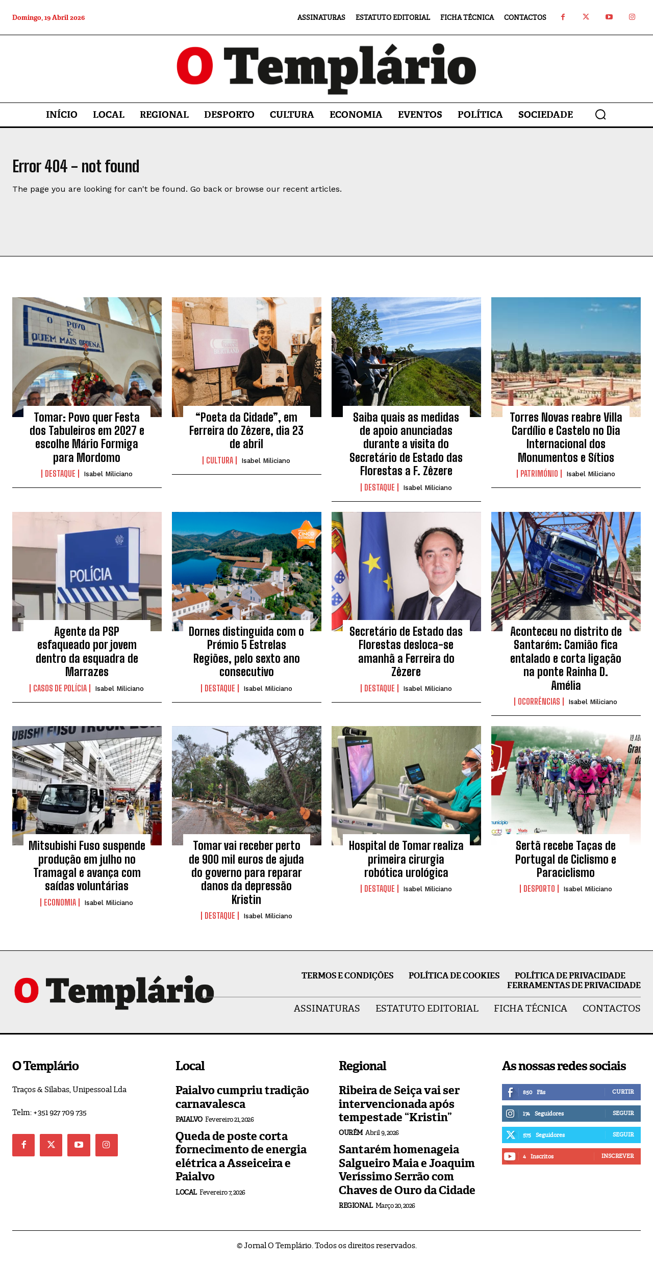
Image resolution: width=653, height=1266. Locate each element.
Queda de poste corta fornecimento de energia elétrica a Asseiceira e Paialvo (241, 1162)
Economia (60, 908)
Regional (355, 1211)
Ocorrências (539, 707)
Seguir (623, 1119)
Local (186, 1198)
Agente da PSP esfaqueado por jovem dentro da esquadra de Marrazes (87, 658)
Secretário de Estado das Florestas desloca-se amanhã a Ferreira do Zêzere (406, 658)
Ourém (351, 1138)
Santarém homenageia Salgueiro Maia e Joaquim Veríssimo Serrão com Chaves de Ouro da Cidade (407, 1175)
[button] (600, 114)
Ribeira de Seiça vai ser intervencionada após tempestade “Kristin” (399, 1110)
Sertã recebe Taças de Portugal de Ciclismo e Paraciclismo (565, 865)
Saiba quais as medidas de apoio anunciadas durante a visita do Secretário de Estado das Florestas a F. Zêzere (406, 450)
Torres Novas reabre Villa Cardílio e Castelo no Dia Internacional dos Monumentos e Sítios (566, 443)
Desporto (539, 895)
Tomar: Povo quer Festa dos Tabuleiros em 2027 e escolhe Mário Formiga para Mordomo (87, 443)
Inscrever (617, 1162)
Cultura (219, 466)
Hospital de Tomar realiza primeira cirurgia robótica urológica (406, 865)
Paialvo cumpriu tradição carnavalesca (242, 1103)
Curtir (623, 1097)
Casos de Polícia (60, 694)
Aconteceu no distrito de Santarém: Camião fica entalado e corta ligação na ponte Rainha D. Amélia (566, 665)
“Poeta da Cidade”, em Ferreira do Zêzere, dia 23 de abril (246, 436)
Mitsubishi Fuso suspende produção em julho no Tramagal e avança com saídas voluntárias (87, 872)
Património (539, 480)
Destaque (60, 480)
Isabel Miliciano (108, 480)
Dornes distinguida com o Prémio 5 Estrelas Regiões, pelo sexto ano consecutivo (246, 658)
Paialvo (189, 1125)
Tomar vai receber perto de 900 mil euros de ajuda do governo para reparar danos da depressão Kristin (246, 879)
